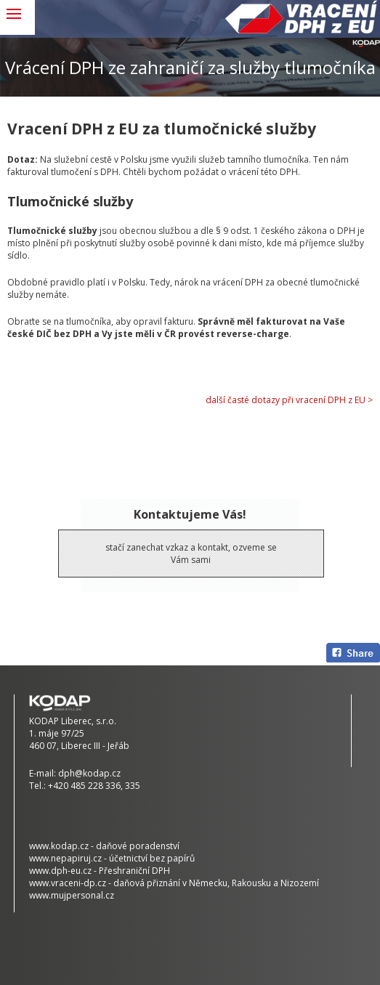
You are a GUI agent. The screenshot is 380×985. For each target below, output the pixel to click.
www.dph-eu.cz (60, 870)
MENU (17, 17)
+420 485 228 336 (84, 785)
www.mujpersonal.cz (71, 895)
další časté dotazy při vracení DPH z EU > (289, 400)
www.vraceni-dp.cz (67, 883)
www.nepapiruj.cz (65, 858)
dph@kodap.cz (89, 773)
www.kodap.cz (59, 846)
